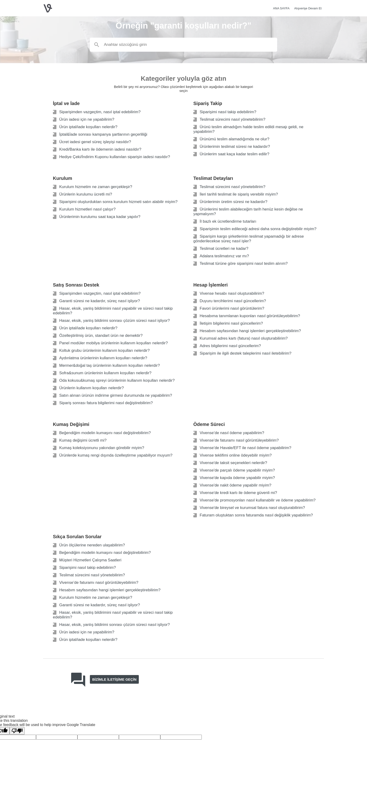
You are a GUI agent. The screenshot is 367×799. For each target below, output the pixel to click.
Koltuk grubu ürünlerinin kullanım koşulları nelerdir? (104, 350)
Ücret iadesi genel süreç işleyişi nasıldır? (95, 142)
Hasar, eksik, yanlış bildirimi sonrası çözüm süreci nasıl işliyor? (114, 320)
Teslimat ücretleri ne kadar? (224, 248)
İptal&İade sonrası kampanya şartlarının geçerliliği (103, 134)
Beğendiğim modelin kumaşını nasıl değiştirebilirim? (105, 433)
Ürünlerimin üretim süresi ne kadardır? (233, 202)
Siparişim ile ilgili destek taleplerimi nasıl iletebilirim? (245, 353)
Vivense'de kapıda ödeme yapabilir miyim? (237, 478)
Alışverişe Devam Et (308, 8)
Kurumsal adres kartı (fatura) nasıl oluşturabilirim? (244, 338)
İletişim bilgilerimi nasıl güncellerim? (231, 323)
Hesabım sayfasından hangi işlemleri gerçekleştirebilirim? (250, 331)
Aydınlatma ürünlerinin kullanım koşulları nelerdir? (103, 358)
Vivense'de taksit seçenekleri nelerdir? (233, 463)
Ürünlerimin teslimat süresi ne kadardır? (235, 146)
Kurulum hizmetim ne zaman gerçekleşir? (95, 187)
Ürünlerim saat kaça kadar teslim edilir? (234, 154)
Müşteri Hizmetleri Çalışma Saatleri (90, 560)
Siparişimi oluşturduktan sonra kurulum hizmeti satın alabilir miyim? (118, 202)
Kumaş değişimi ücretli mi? (82, 440)
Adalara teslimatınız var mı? (224, 256)
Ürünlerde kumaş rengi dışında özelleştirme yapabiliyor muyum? (115, 455)
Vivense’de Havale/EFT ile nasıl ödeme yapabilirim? (245, 448)
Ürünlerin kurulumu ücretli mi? (85, 194)
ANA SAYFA (281, 8)
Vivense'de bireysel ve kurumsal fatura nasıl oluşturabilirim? (252, 507)
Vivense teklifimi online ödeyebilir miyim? (236, 455)
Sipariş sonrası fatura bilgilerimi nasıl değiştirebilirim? (106, 403)
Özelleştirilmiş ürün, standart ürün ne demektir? (101, 335)
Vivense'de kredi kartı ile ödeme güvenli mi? (238, 492)
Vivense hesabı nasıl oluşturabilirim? (232, 293)
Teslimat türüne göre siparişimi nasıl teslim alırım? (244, 263)
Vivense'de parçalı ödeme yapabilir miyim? (237, 470)
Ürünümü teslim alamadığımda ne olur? (234, 139)
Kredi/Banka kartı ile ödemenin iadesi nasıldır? (100, 149)
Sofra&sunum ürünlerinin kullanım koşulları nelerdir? (105, 373)
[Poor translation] (17, 731)
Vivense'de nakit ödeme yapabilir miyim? (235, 485)
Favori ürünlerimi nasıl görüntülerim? (232, 308)
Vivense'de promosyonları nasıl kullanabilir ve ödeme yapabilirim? (258, 500)
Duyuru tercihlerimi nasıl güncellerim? (233, 301)
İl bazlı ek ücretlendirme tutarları (228, 221)
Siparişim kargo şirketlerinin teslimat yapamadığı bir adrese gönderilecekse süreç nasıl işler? (248, 238)
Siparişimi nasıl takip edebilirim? (228, 112)
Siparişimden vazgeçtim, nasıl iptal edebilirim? (100, 112)
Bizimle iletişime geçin (114, 679)
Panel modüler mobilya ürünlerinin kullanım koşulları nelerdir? (113, 343)
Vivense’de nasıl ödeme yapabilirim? (232, 433)
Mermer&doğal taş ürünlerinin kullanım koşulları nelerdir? (109, 365)
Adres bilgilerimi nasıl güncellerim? (230, 346)
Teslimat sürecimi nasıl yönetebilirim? (232, 119)
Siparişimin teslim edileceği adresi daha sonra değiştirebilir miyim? (258, 229)
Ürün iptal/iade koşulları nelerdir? (88, 127)
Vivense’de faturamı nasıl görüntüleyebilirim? (239, 440)
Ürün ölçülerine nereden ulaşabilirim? (92, 545)
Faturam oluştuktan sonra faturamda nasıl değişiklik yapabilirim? (256, 515)
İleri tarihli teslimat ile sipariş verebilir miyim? (239, 194)
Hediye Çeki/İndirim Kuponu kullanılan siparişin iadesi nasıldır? (114, 157)
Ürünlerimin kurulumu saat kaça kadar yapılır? (99, 216)
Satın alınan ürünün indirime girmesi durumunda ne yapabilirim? (115, 395)
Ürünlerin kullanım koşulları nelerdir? (91, 388)
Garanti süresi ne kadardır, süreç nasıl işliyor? (99, 301)
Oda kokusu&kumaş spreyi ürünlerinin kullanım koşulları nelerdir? (117, 380)
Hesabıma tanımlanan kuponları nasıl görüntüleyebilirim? (250, 316)
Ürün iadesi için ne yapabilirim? (86, 119)
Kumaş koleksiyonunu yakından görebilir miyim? (101, 448)
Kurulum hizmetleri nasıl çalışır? (87, 209)
